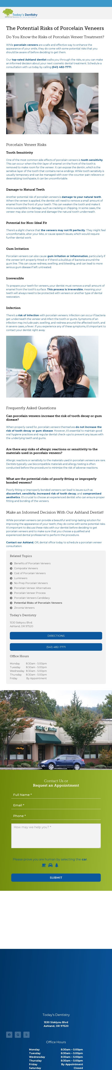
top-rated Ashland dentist (29, 59)
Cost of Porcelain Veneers (30, 573)
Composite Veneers (26, 568)
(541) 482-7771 (61, 67)
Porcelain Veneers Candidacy (32, 597)
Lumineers (20, 578)
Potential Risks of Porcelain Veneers (38, 602)
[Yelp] (26, 1035)
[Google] (18, 1035)
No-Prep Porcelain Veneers (31, 583)
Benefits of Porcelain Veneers (32, 563)
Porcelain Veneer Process (30, 593)
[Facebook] (9, 1035)
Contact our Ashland (19, 542)
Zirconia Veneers (24, 607)
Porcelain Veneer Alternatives (32, 588)
